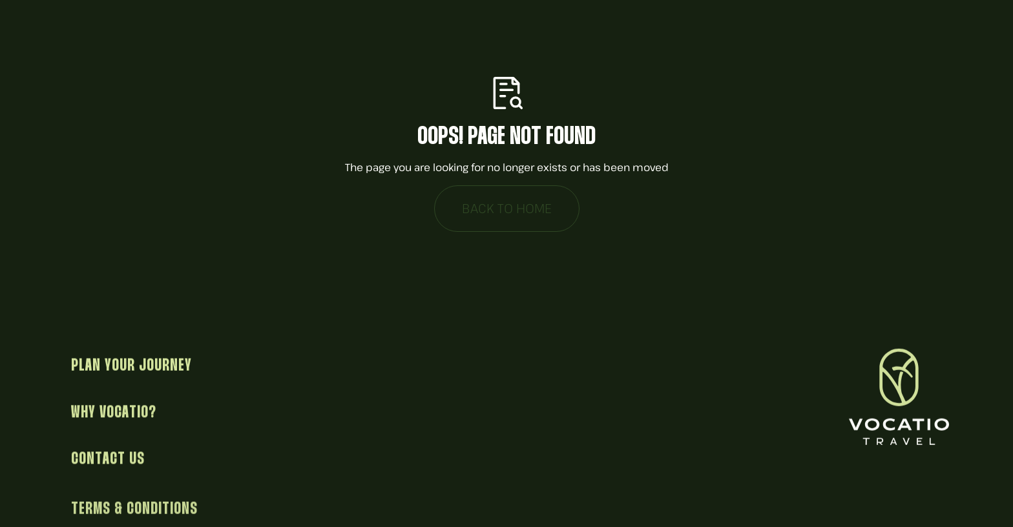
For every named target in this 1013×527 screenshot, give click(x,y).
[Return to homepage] (900, 397)
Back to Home (507, 208)
